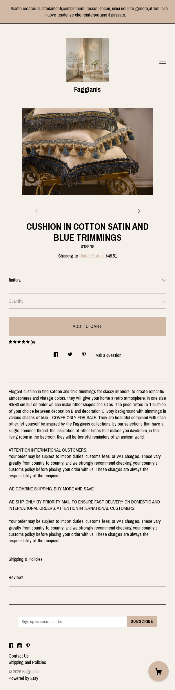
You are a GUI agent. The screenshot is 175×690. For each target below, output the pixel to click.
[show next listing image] (125, 209)
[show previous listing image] (49, 209)
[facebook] (11, 646)
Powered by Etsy (23, 678)
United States (91, 256)
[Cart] (158, 671)
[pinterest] (28, 646)
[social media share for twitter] (70, 352)
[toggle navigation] (162, 61)
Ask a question (108, 355)
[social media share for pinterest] (84, 352)
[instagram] (19, 646)
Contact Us (19, 656)
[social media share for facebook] (56, 352)
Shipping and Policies (27, 662)
